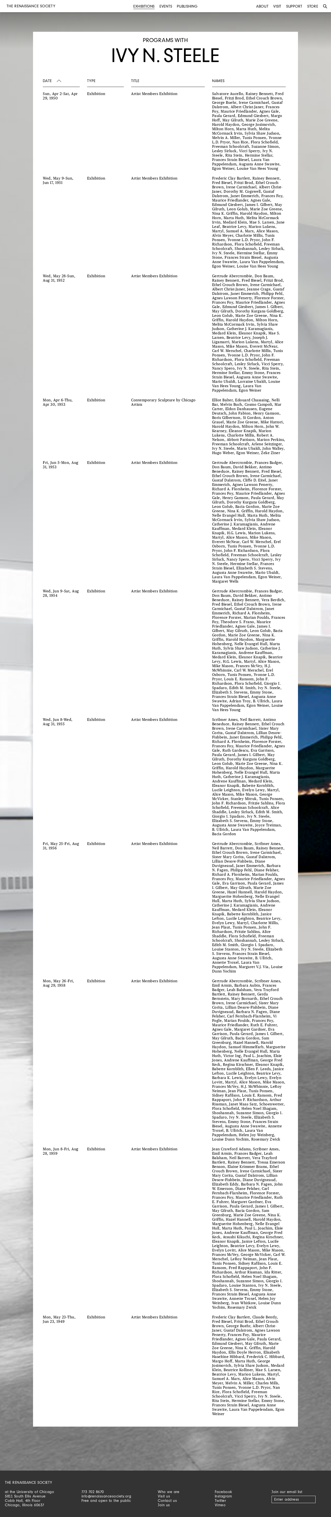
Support (294, 6)
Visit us (164, 1496)
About (262, 6)
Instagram (223, 1496)
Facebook (223, 1491)
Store (312, 6)
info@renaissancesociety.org (106, 1496)
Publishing (187, 6)
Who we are (168, 1491)
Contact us (167, 1500)
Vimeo (220, 1505)
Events (166, 6)
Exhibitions (144, 6)
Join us (164, 1505)
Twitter (220, 1500)
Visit (277, 6)
